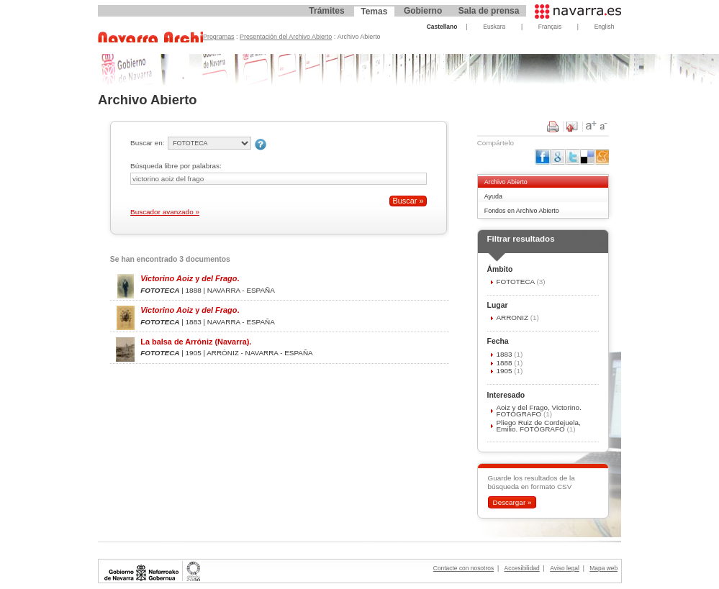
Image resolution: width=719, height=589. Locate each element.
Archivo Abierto (506, 182)
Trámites (326, 11)
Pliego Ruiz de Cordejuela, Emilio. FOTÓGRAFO (538, 426)
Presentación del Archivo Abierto (286, 36)
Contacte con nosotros (463, 568)
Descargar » (511, 502)
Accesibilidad (522, 568)
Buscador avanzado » (164, 212)
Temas (374, 11)
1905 (505, 371)
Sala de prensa (489, 11)
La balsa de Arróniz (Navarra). (195, 341)
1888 (505, 363)
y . (189, 278)
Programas (219, 36)
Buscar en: (147, 143)
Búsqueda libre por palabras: (176, 166)
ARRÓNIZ (513, 317)
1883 (505, 354)
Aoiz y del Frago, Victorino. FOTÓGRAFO (538, 410)
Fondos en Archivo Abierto (521, 210)
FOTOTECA (516, 282)
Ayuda (493, 196)
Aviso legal (564, 568)
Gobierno (423, 11)
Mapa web (603, 568)
